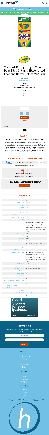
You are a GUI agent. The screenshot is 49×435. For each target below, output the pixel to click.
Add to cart (24, 117)
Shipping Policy (25, 379)
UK (27, 397)
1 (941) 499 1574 (24, 363)
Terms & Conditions (24, 381)
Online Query (24, 391)
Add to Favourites (24, 123)
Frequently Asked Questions (24, 382)
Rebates (24, 395)
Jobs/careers (24, 392)
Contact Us (24, 389)
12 (24, 92)
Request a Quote (24, 185)
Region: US (23, 397)
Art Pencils (26, 85)
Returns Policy (24, 378)
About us (24, 375)
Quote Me (24, 120)
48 (24, 93)
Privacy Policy (24, 394)
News (24, 376)
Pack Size (24, 90)
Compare (5, 126)
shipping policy (31, 174)
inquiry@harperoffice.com (24, 364)
